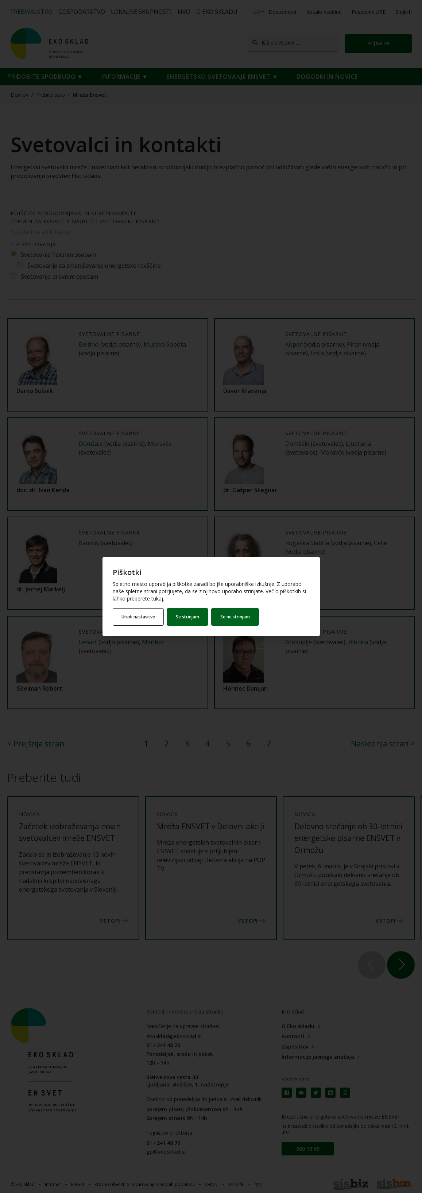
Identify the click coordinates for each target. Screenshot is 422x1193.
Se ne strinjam (236, 617)
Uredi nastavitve (138, 617)
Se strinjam (188, 617)
